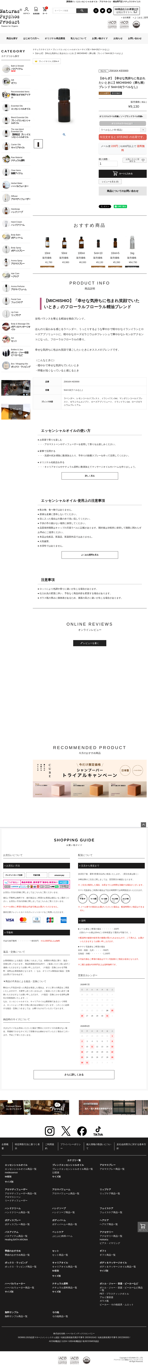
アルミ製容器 (106, 1297)
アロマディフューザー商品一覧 (21, 1193)
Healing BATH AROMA (16, 1239)
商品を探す (12, 38)
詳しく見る (90, 476)
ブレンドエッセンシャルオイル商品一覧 (72, 1169)
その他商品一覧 (60, 1316)
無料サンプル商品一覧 (16, 1316)
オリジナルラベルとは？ (122, 123)
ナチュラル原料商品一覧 (64, 1287)
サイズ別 (86, 49)
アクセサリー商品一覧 (111, 1236)
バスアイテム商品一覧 (16, 1236)
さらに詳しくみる (74, 1074)
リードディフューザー (16, 1200)
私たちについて (78, 38)
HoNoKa (104, 1239)
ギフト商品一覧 (108, 1255)
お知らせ (117, 38)
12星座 (55, 1172)
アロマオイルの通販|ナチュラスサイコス (128, 1360)
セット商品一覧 (60, 1255)
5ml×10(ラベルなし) (100, 49)
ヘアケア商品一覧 (109, 1224)
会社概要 (127, 18)
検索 (82, 10)
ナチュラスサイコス (41, 49)
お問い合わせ (135, 38)
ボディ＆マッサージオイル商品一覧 (118, 1266)
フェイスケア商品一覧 (111, 1212)
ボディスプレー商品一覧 (17, 1224)
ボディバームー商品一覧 (64, 1224)
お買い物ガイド (100, 38)
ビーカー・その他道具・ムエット (117, 1304)
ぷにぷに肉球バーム (62, 1236)
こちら (37, 892)
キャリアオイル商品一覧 (64, 1266)
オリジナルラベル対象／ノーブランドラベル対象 (121, 116)
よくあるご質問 (141, 18)
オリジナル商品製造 (55, 38)
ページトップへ (143, 824)
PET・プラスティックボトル (114, 1293)
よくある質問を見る (90, 555)
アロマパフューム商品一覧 (65, 1193)
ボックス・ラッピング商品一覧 (21, 1266)
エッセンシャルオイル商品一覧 (21, 1169)
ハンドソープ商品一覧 (63, 1212)
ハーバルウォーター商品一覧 (19, 1287)
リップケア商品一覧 (110, 1193)
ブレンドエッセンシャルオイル (66, 49)
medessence (11, 1172)
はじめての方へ (31, 38)
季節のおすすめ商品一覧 (17, 1255)
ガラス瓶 (104, 1301)
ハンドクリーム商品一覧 (17, 1212)
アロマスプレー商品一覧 (112, 1169)
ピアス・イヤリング (110, 1243)
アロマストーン (13, 1197)
